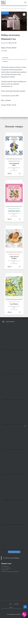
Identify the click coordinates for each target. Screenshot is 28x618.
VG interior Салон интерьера (11, 558)
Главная (2, 8)
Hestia (8, 614)
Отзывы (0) (5, 61)
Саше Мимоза (14, 304)
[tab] (14, 58)
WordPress (18, 614)
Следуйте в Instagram (14, 551)
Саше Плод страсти (14, 211)
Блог (10, 604)
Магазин (16, 604)
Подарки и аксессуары (9, 8)
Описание (5, 57)
